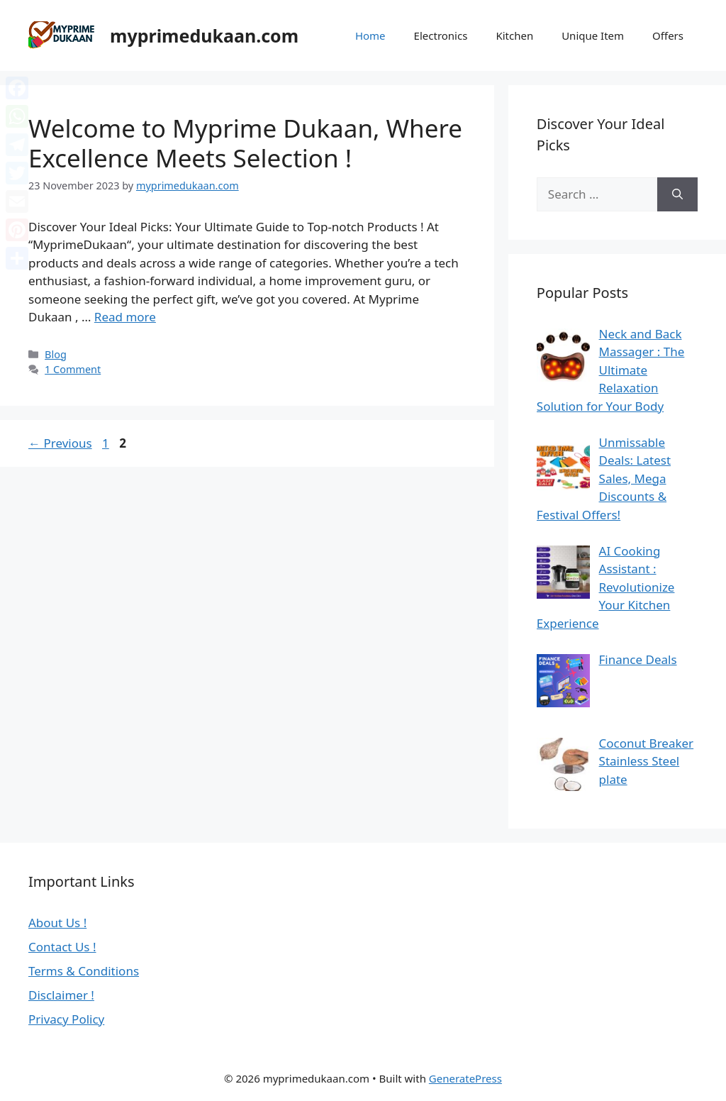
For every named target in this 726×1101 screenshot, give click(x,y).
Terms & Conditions (83, 971)
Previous (60, 443)
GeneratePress (465, 1078)
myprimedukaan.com (204, 35)
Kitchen (514, 35)
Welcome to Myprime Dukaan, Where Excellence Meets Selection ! (245, 143)
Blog (56, 354)
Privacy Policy (66, 1019)
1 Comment (73, 369)
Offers (667, 35)
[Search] (677, 194)
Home (370, 35)
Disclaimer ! (61, 995)
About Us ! (57, 922)
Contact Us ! (62, 947)
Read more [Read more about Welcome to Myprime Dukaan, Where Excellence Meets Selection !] (125, 317)
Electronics (441, 35)
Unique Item (593, 35)
